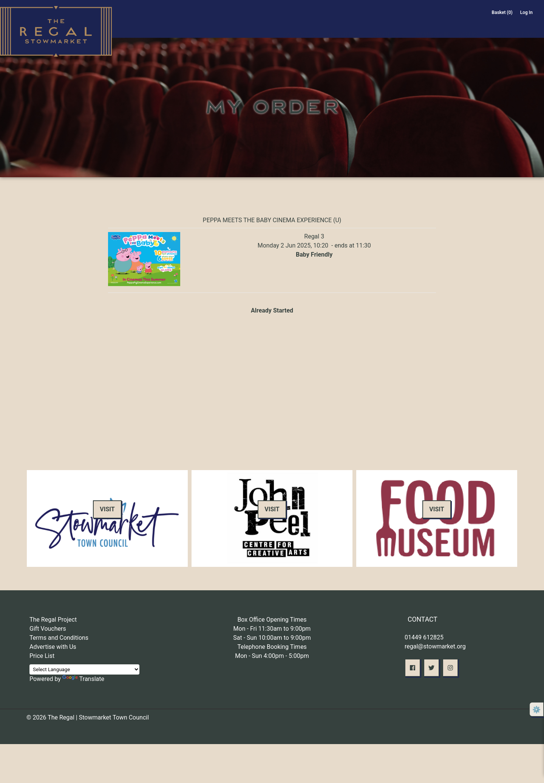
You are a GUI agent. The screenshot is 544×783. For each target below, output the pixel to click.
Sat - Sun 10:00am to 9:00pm (272, 637)
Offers (468, 26)
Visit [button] (107, 509)
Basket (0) (502, 12)
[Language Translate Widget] (84, 669)
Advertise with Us (52, 646)
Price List (41, 655)
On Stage (296, 26)
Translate (83, 678)
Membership (433, 26)
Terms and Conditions (58, 637)
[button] (412, 668)
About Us (385, 26)
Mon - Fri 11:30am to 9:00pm (272, 628)
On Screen (341, 26)
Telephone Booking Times (272, 646)
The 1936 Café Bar (511, 26)
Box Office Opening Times (271, 619)
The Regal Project (53, 619)
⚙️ (536, 709)
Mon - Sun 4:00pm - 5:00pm (272, 655)
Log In (526, 12)
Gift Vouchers (47, 628)
